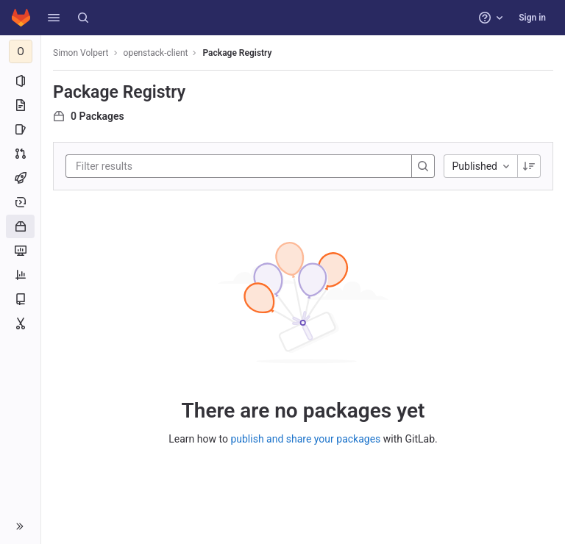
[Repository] (20, 105)
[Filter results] (164, 166)
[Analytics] (20, 275)
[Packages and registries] (20, 226)
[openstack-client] (20, 51)
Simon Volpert (81, 53)
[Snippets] (20, 323)
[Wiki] (20, 299)
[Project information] (20, 81)
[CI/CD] (20, 178)
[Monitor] (20, 250)
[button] (53, 17)
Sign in (532, 17)
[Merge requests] (20, 153)
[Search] (83, 17)
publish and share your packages (305, 439)
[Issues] (20, 129)
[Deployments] (20, 202)
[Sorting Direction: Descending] (529, 166)
